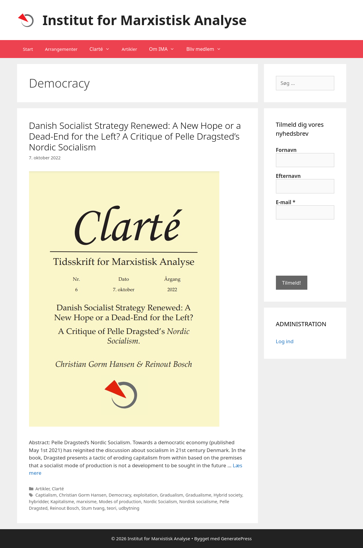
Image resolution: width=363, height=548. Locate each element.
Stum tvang (92, 508)
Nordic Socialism (160, 501)
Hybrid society (228, 495)
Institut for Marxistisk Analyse (144, 20)
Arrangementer (61, 49)
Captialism (46, 495)
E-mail (286, 202)
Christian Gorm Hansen (83, 495)
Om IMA (164, 49)
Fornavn (286, 150)
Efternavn (288, 176)
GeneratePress (236, 538)
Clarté (102, 49)
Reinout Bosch (64, 508)
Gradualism (171, 495)
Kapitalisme (62, 501)
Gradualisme (198, 495)
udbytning (129, 508)
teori (111, 508)
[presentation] (300, 246)
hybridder (38, 501)
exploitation (145, 495)
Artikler (129, 49)
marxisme (86, 501)
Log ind (285, 341)
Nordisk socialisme (198, 501)
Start (28, 49)
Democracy (120, 495)
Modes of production (120, 501)
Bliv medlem (206, 49)
